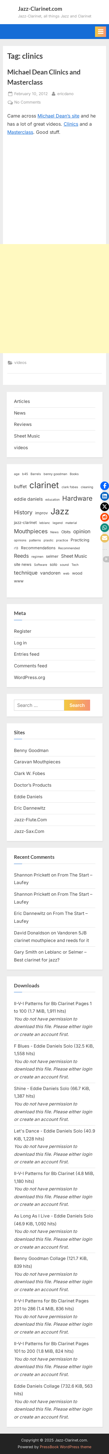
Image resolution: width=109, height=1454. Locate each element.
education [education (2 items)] (52, 500)
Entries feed (26, 654)
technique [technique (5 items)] (25, 573)
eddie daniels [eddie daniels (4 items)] (28, 499)
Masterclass (20, 132)
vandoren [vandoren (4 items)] (50, 573)
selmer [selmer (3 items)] (52, 556)
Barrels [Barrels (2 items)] (36, 474)
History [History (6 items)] (23, 512)
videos (20, 362)
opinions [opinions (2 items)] (20, 540)
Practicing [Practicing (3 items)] (80, 540)
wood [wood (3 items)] (77, 573)
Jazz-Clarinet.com (40, 8)
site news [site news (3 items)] (22, 564)
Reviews (23, 424)
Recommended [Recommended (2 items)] (69, 548)
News (20, 413)
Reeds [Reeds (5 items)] (21, 556)
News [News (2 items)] (54, 532)
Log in (20, 643)
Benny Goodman (31, 750)
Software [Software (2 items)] (40, 565)
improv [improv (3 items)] (41, 513)
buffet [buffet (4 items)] (20, 486)
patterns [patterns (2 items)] (35, 540)
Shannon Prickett (32, 875)
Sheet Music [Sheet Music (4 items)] (74, 556)
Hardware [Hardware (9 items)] (77, 498)
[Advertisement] (54, 298)
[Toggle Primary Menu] (100, 31)
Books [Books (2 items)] (74, 474)
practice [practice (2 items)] (62, 540)
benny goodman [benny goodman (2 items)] (55, 474)
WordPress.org (29, 677)
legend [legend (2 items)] (58, 523)
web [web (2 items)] (66, 573)
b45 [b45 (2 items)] (25, 474)
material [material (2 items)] (71, 523)
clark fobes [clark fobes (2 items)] (70, 487)
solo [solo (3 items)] (53, 564)
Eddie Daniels (28, 796)
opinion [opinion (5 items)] (81, 531)
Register (22, 631)
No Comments (27, 102)
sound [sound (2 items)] (64, 565)
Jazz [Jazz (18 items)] (60, 511)
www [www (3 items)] (19, 581)
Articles (22, 401)
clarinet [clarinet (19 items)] (44, 485)
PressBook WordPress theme (65, 1447)
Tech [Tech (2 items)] (75, 565)
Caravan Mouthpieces (37, 762)
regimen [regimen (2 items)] (37, 557)
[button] (104, 485)
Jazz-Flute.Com (30, 819)
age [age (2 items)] (16, 474)
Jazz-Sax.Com (29, 831)
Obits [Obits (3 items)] (66, 531)
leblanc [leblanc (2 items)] (44, 523)
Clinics (71, 124)
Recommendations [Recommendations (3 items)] (38, 547)
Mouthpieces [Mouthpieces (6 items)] (31, 531)
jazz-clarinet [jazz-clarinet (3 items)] (25, 522)
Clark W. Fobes (29, 773)
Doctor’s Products (32, 785)
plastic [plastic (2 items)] (48, 540)
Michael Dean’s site (58, 116)
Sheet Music (27, 436)
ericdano (65, 93)
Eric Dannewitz (29, 808)
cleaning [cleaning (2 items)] (87, 487)
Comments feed (30, 666)
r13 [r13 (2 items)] (16, 548)
